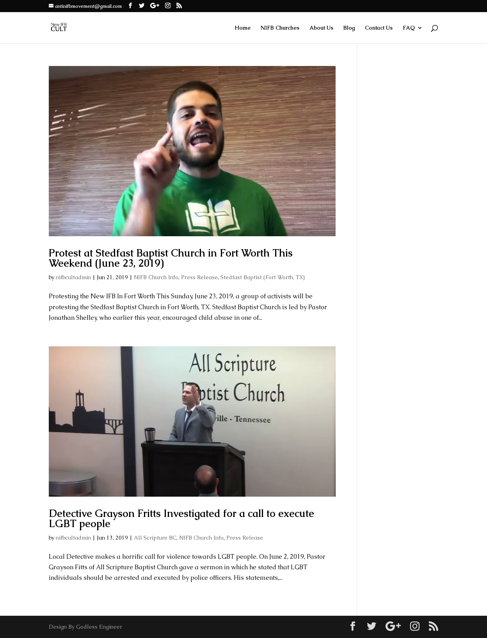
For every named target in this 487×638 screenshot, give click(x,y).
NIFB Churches (280, 28)
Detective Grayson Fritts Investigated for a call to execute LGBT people (181, 518)
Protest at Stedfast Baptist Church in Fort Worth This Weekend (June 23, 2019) (171, 258)
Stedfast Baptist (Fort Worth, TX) (262, 277)
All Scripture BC (155, 537)
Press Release (199, 277)
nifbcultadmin (73, 277)
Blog (349, 28)
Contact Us (379, 28)
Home (243, 28)
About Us (321, 28)
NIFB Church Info (156, 277)
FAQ (409, 28)
